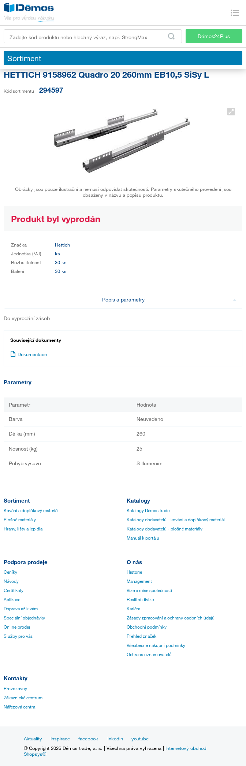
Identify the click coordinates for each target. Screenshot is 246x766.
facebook (88, 738)
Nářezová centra (19, 707)
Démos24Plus (214, 36)
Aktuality (33, 738)
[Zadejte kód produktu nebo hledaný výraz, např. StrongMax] (93, 36)
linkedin (115, 738)
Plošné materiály (20, 519)
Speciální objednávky (24, 618)
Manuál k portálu (143, 538)
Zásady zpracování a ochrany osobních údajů (171, 618)
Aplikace (12, 599)
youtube (140, 738)
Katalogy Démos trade (148, 510)
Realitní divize (140, 599)
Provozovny (15, 688)
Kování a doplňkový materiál (31, 510)
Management (139, 581)
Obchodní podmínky (147, 627)
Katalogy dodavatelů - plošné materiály (164, 529)
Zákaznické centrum (23, 697)
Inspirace (60, 738)
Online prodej (17, 627)
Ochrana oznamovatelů (149, 654)
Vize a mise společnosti (149, 590)
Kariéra (133, 608)
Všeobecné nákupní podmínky (156, 645)
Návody (11, 581)
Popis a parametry (169, 299)
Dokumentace (28, 354)
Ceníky (10, 572)
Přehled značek (141, 636)
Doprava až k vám (21, 608)
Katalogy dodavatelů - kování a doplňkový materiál (176, 519)
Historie (134, 572)
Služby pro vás (18, 636)
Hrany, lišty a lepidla (23, 529)
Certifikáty (13, 590)
